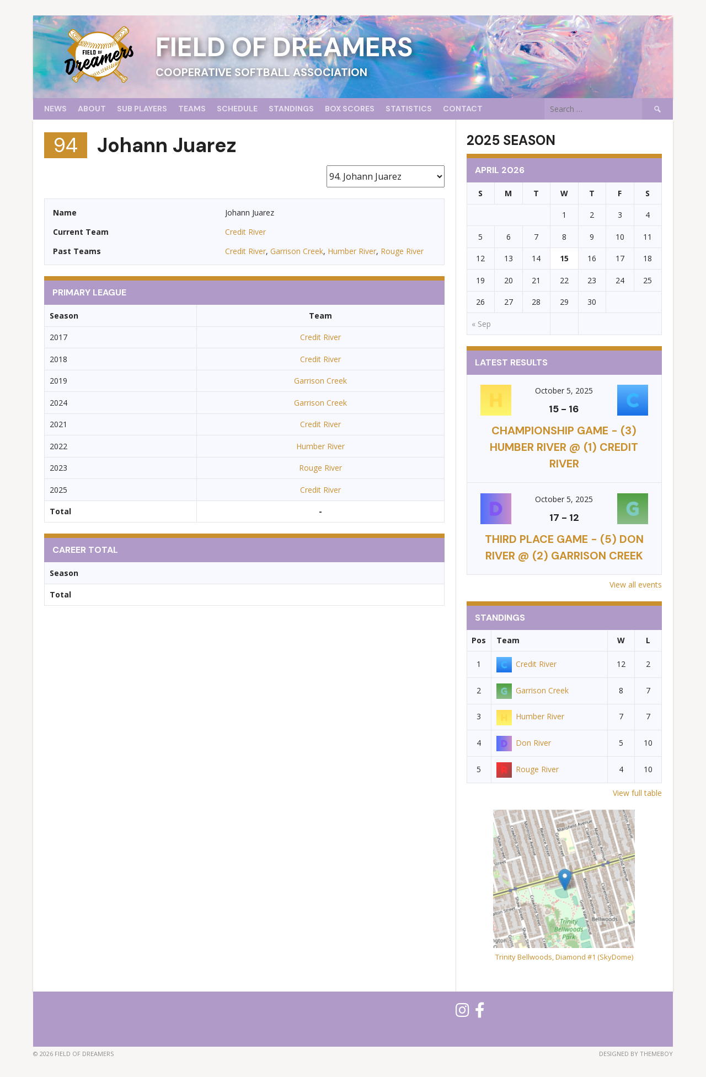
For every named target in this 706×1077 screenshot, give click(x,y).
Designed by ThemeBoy (636, 1053)
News (55, 109)
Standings (291, 109)
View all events (635, 584)
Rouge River (402, 251)
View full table (637, 793)
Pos (479, 640)
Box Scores (350, 109)
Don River (523, 742)
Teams (192, 109)
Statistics (409, 109)
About (92, 109)
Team (508, 640)
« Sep (481, 324)
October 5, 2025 (564, 390)
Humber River (352, 251)
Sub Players (142, 109)
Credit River (245, 232)
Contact (463, 109)
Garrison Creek (296, 251)
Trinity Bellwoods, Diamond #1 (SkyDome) (564, 957)
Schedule (237, 109)
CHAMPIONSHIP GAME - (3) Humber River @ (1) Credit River (564, 447)
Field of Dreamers (284, 47)
